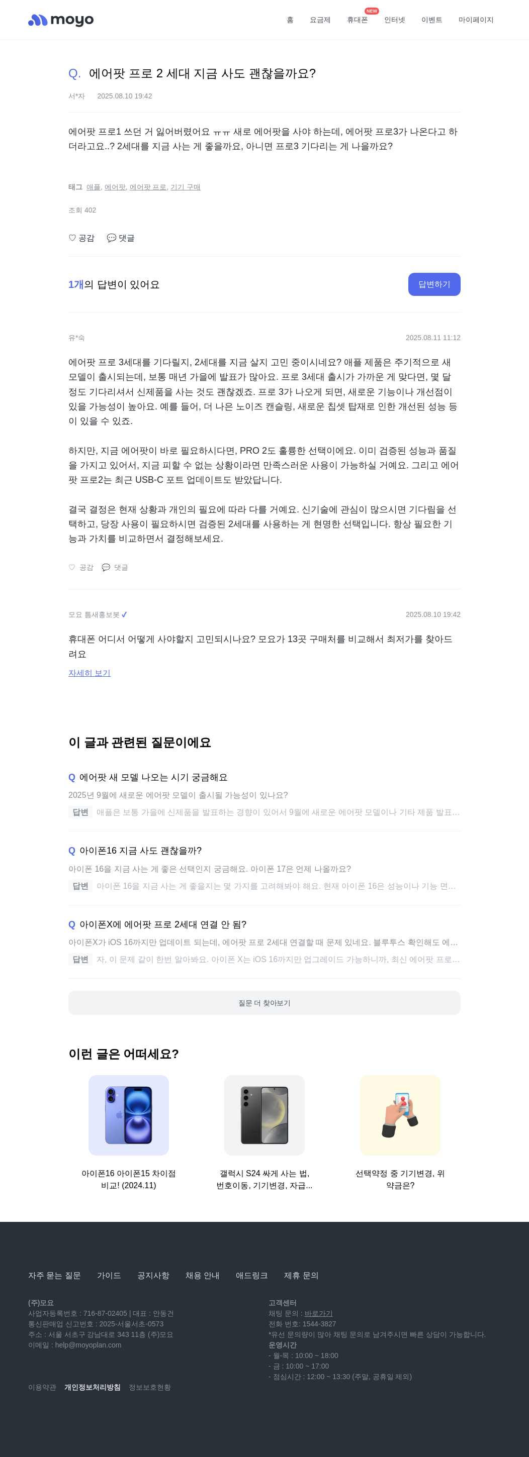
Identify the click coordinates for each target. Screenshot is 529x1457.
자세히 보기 (89, 673)
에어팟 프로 (148, 187)
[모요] (53, 1248)
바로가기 (319, 1313)
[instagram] (80, 1417)
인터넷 (394, 20)
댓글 (121, 238)
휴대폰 (361, 17)
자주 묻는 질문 (54, 1275)
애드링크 (252, 1275)
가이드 (109, 1275)
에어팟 (115, 187)
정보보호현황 (150, 1387)
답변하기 (434, 284)
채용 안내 (203, 1275)
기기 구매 (185, 187)
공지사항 (153, 1275)
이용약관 (42, 1387)
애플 (93, 187)
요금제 (320, 20)
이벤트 (432, 20)
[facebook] (103, 1417)
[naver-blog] (58, 1417)
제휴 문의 (301, 1275)
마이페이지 (476, 20)
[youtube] (36, 1417)
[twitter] (125, 1417)
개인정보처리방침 (92, 1387)
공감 (81, 238)
